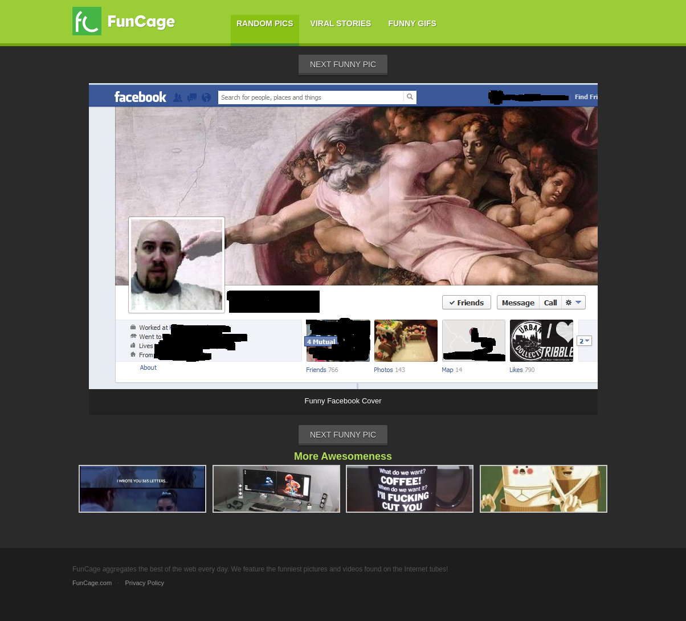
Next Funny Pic (343, 64)
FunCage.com (92, 582)
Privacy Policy (144, 582)
